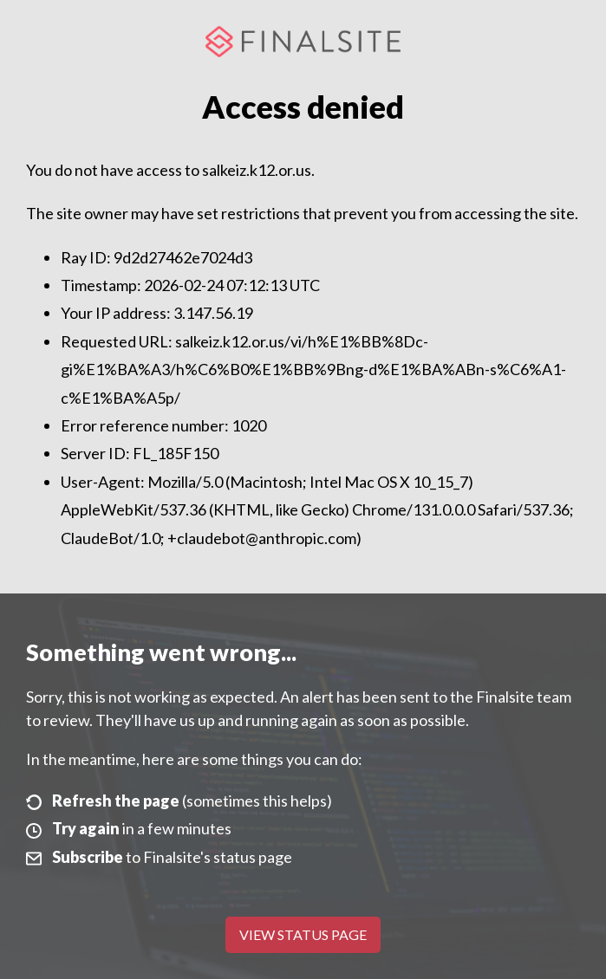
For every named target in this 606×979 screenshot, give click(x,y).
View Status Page (303, 934)
